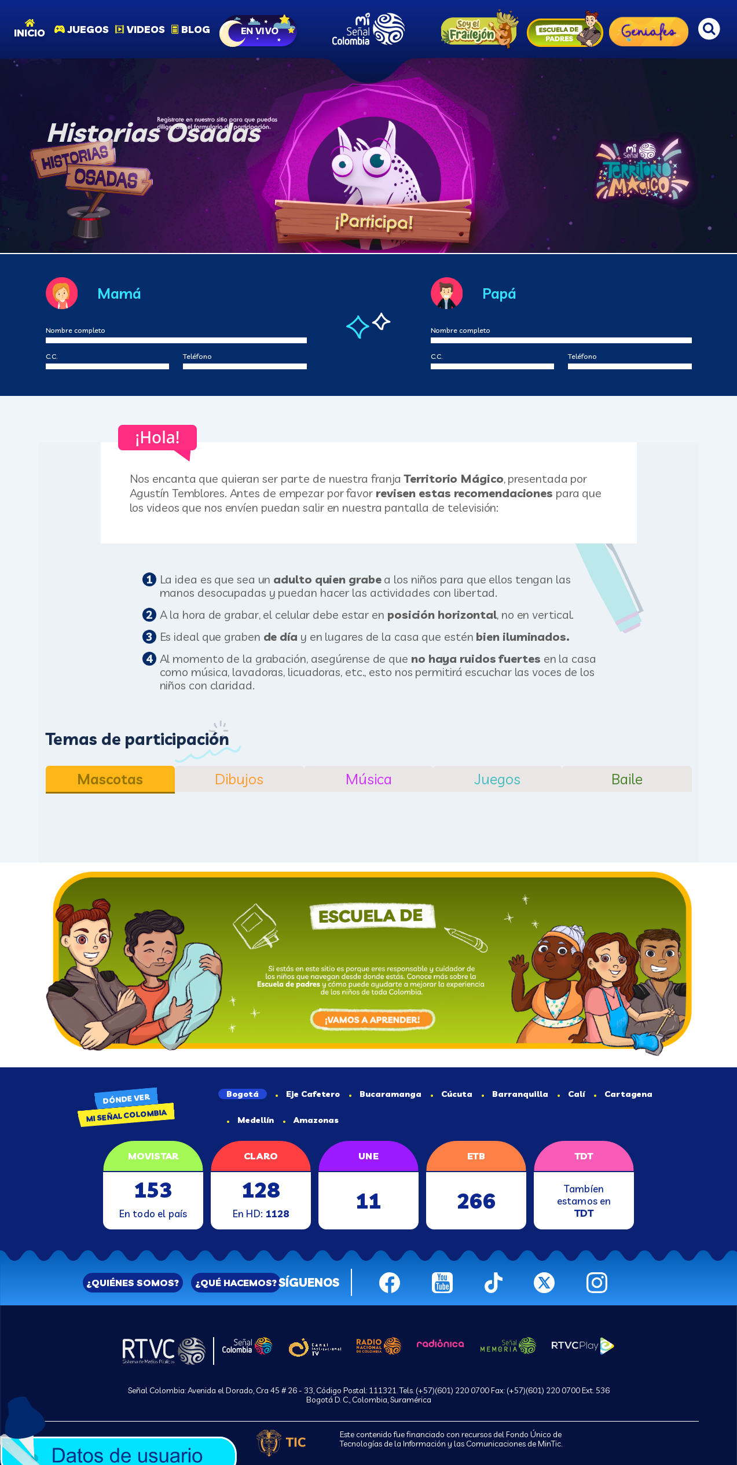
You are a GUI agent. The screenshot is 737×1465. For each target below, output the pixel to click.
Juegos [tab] (497, 779)
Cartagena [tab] (623, 1094)
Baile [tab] (627, 779)
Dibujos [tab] (239, 779)
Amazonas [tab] (311, 1120)
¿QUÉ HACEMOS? (236, 1282)
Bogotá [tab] (242, 1094)
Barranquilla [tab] (515, 1094)
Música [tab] (369, 779)
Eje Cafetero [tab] (308, 1094)
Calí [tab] (571, 1094)
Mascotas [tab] (110, 779)
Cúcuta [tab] (451, 1094)
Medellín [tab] (250, 1120)
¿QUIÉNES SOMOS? (132, 1282)
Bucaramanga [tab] (385, 1094)
